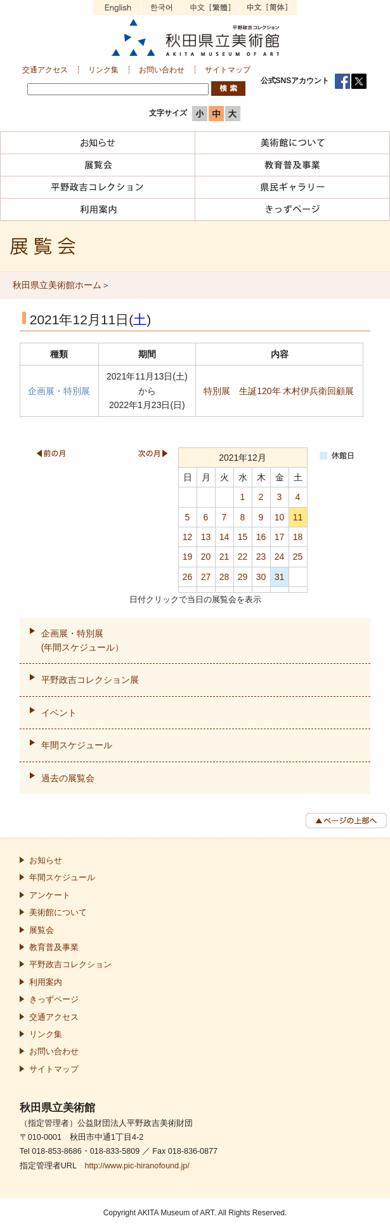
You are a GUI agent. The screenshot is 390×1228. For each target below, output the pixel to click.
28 (224, 577)
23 (261, 556)
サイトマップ (227, 69)
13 (206, 537)
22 (243, 556)
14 (224, 537)
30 (261, 577)
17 (280, 537)
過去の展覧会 (67, 778)
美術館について (58, 912)
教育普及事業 (54, 947)
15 (243, 537)
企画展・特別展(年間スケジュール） (82, 640)
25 (298, 556)
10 (280, 517)
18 (298, 537)
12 (188, 537)
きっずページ (54, 999)
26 (188, 577)
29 (243, 577)
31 (280, 577)
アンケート (49, 895)
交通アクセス (45, 69)
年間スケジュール (76, 745)
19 (188, 556)
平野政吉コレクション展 (90, 680)
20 (206, 556)
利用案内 (45, 982)
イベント (59, 713)
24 (280, 556)
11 (298, 517)
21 (224, 556)
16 (261, 537)
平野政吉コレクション (70, 964)
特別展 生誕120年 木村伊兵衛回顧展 (279, 391)
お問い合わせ (162, 69)
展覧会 (41, 930)
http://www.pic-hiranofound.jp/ (136, 1165)
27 (206, 577)
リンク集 (103, 69)
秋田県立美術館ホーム (57, 285)
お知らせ (45, 860)
